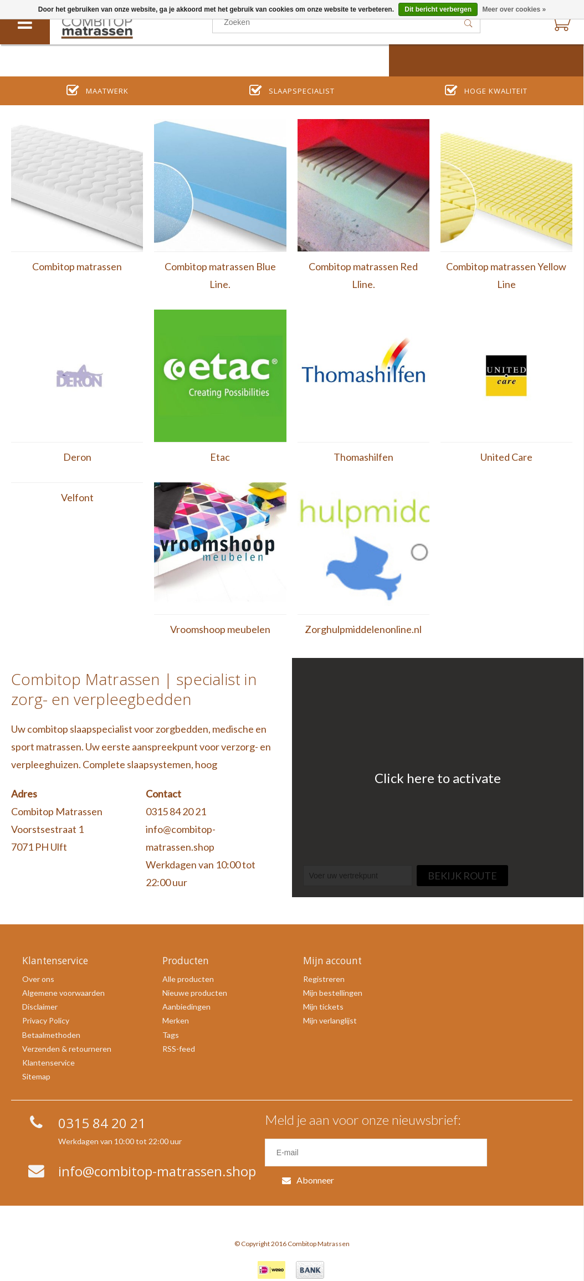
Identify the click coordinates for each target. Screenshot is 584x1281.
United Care (506, 457)
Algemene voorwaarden (63, 992)
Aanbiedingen (186, 1006)
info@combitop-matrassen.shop (181, 838)
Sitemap (36, 1076)
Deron (77, 457)
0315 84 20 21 (176, 811)
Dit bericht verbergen (438, 9)
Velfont (77, 497)
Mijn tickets (323, 1006)
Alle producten (188, 979)
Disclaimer (40, 1006)
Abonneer (524, 1152)
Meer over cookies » (514, 9)
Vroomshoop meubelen (220, 629)
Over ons (38, 979)
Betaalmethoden (51, 1035)
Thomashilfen (363, 457)
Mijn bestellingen (332, 992)
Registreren (324, 979)
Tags (170, 1035)
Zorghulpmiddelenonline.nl (363, 629)
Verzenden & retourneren (66, 1048)
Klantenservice (48, 1062)
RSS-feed (178, 1048)
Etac (220, 457)
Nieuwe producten (194, 992)
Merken (175, 1020)
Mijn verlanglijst (330, 1020)
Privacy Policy (45, 1020)
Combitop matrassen (77, 266)
